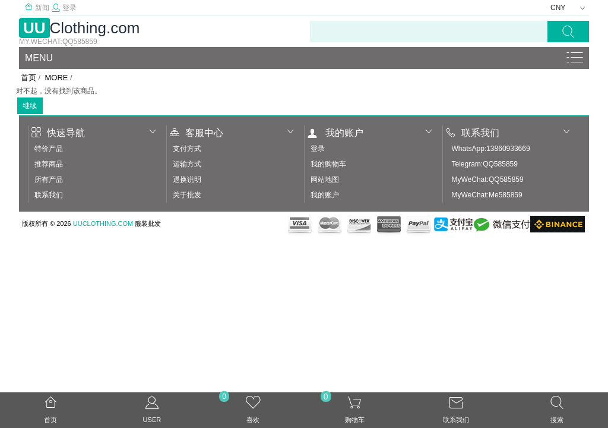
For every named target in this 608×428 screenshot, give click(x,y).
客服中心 (196, 133)
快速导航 (58, 133)
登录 (64, 8)
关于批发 (187, 195)
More (56, 77)
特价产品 (48, 148)
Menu (39, 58)
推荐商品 (48, 164)
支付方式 (187, 148)
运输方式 (187, 164)
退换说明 (187, 179)
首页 (28, 77)
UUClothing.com (103, 223)
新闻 (36, 8)
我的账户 (335, 133)
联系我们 (48, 195)
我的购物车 (328, 164)
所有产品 (48, 179)
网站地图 (325, 179)
